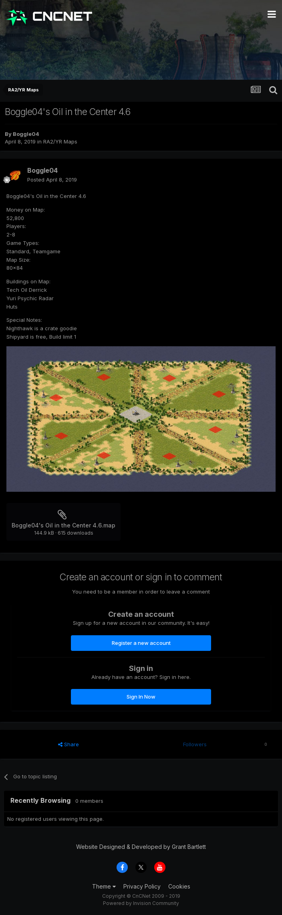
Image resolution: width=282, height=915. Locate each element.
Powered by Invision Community (141, 903)
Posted (52, 179)
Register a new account (141, 643)
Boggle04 (26, 134)
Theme (104, 886)
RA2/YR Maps (60, 141)
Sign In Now (141, 696)
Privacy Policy (142, 886)
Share (68, 744)
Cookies (179, 886)
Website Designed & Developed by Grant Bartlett (141, 846)
